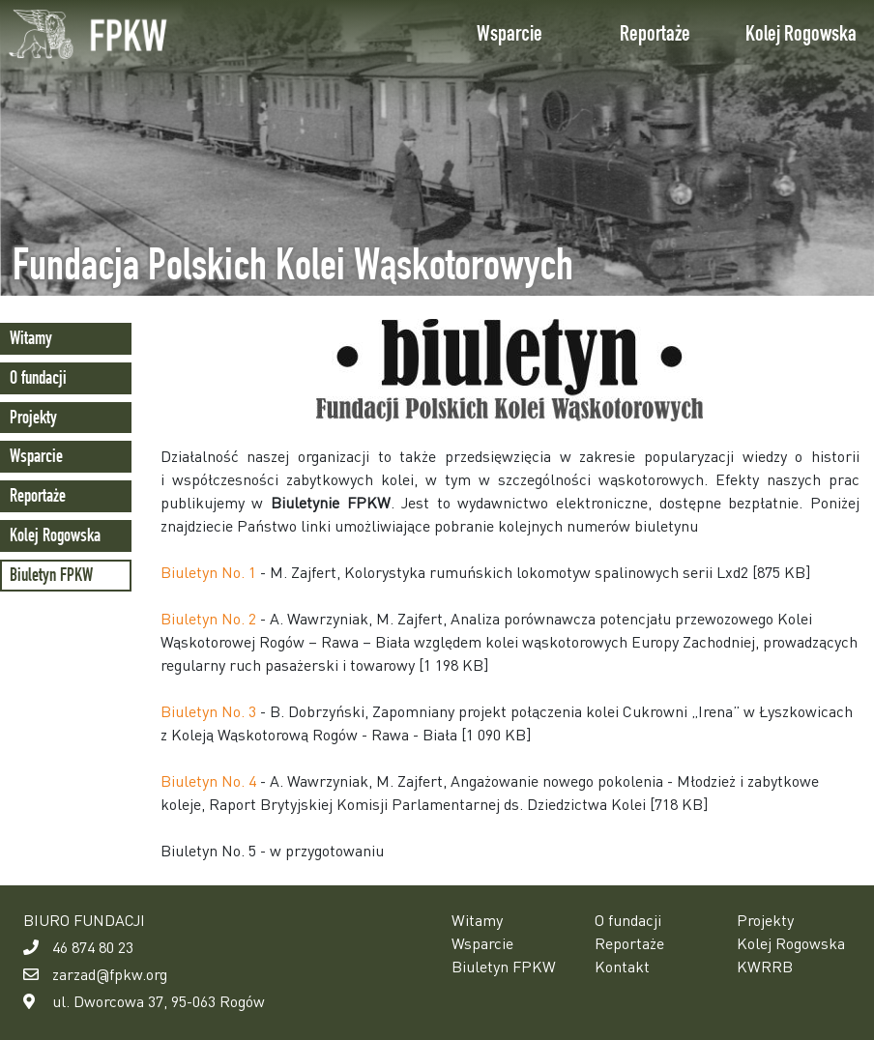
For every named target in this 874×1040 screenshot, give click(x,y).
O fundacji (38, 377)
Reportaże (655, 33)
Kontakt (622, 966)
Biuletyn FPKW (51, 574)
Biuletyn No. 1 (208, 572)
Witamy (31, 338)
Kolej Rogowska (801, 33)
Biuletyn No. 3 (208, 711)
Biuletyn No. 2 (208, 618)
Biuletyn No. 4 (208, 780)
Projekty (33, 417)
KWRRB (765, 966)
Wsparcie (509, 33)
